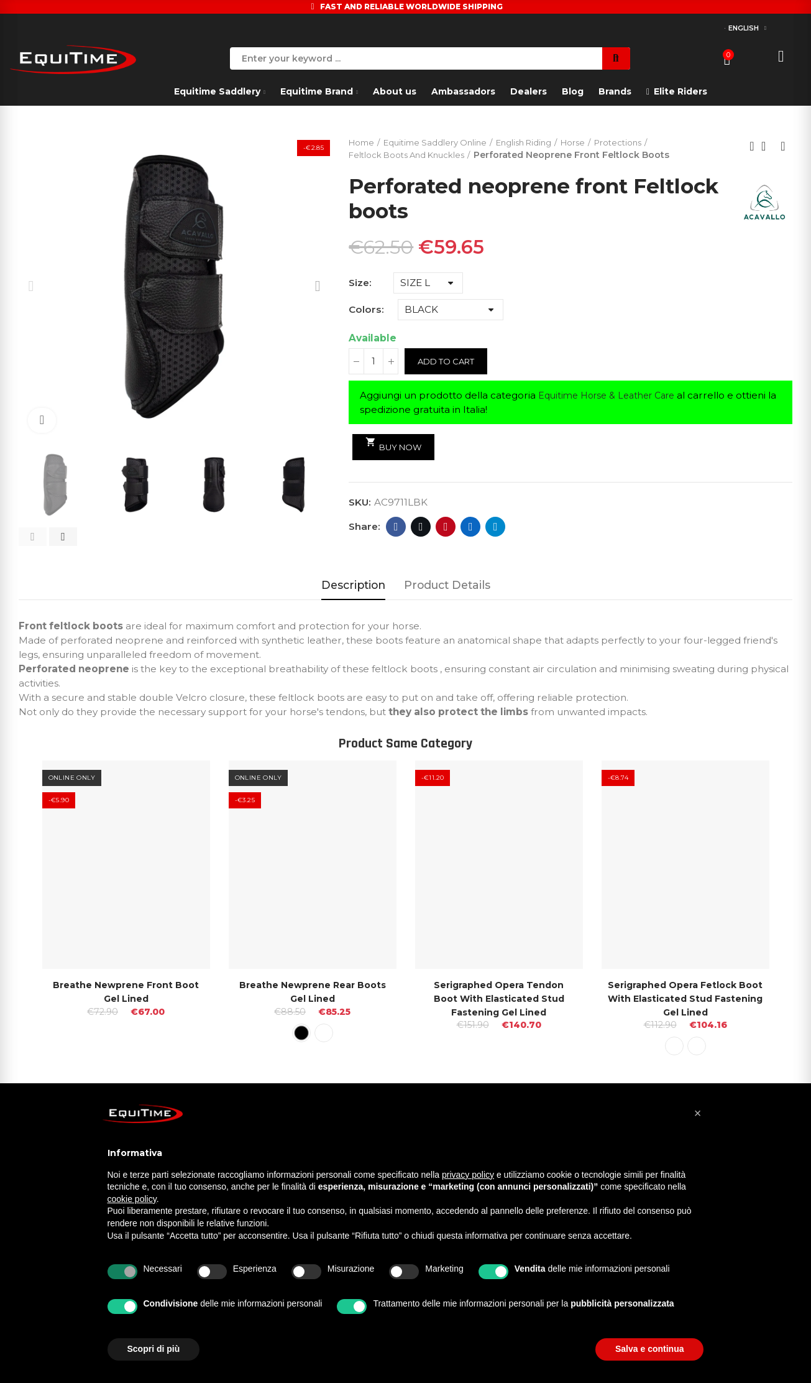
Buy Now (396, 446)
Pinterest (446, 528)
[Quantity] (373, 362)
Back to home (767, 147)
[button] (33, 536)
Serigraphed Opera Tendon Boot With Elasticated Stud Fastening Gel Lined (499, 998)
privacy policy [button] (468, 1175)
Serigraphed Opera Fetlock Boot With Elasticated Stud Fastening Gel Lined (685, 998)
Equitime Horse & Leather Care (612, 396)
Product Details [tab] (447, 584)
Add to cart (449, 362)
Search (616, 58)
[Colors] (450, 310)
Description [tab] (353, 584)
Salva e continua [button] (649, 1349)
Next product (783, 147)
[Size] (428, 284)
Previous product (752, 147)
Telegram (495, 528)
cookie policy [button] (132, 1199)
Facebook (396, 528)
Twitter (421, 528)
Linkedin (471, 528)
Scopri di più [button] (153, 1349)
